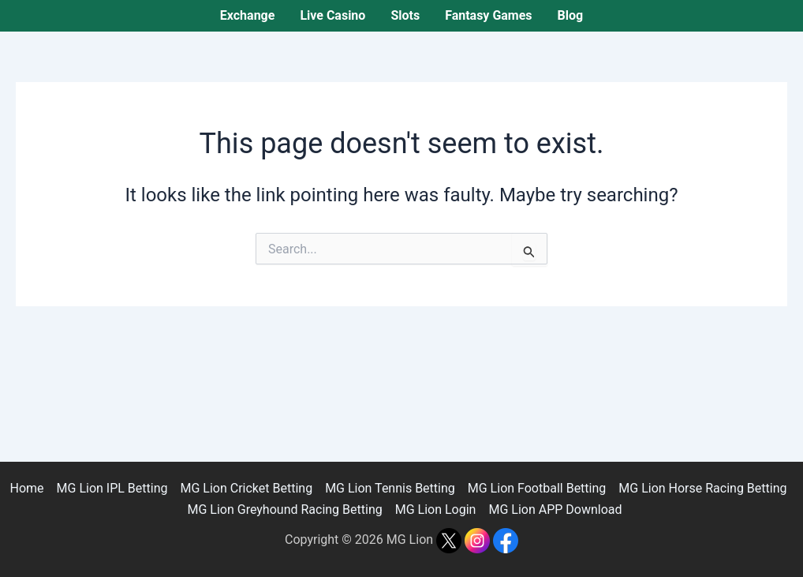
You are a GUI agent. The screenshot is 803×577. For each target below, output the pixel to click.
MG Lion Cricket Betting (246, 488)
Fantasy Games (488, 15)
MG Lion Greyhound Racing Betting (284, 509)
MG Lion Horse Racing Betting (702, 488)
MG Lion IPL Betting (112, 488)
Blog (571, 15)
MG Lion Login (435, 509)
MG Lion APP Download (555, 509)
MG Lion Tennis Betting (390, 488)
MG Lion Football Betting (537, 488)
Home (26, 488)
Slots (405, 15)
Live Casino (332, 15)
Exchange (247, 15)
